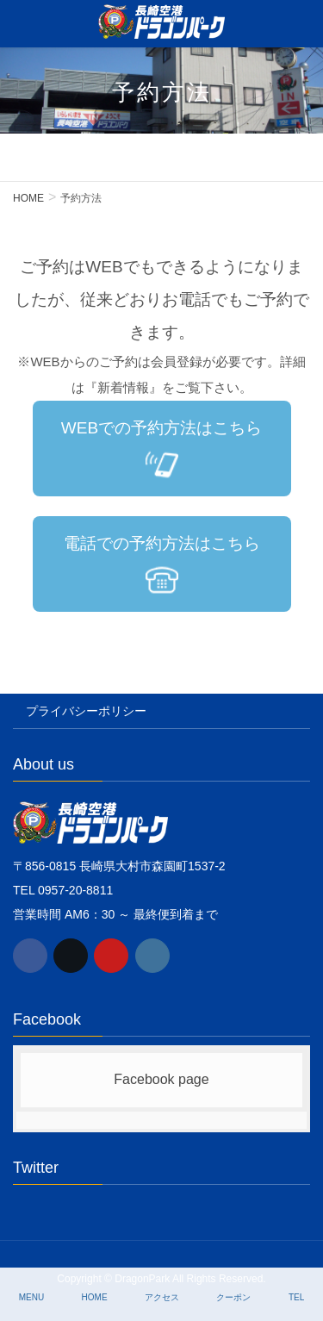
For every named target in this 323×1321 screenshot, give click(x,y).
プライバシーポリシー (86, 711)
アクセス (162, 1297)
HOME (95, 1297)
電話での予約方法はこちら (162, 565)
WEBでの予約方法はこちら (161, 450)
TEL (296, 1297)
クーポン (233, 1297)
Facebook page (161, 1079)
